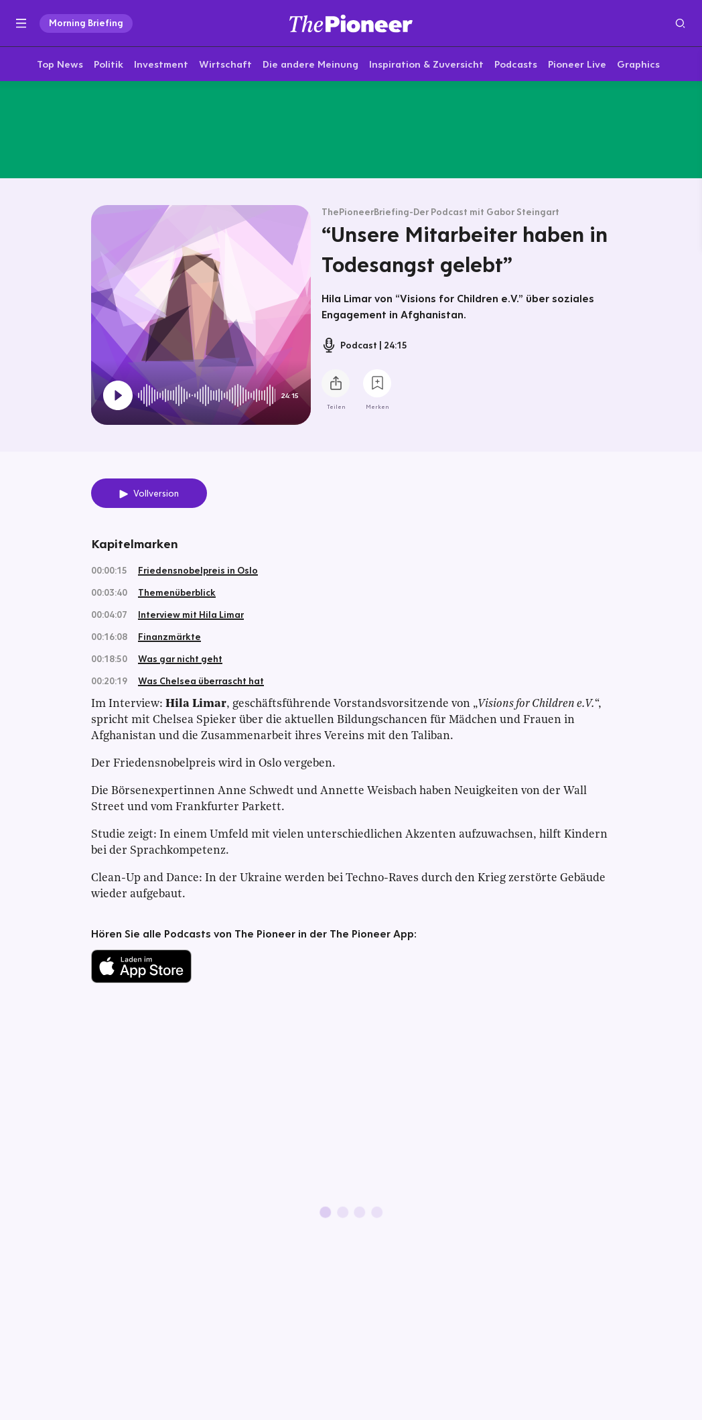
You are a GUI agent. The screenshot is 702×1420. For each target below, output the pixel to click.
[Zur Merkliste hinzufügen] (377, 386)
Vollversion (156, 496)
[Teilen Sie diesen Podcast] (336, 386)
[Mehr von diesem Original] (351, 130)
